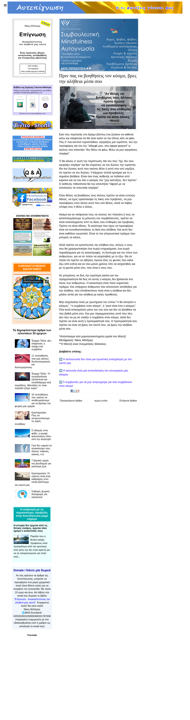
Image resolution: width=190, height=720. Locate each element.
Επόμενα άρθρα (128, 400)
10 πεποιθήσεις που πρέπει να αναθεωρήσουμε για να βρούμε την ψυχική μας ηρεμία (33, 400)
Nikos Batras (21, 321)
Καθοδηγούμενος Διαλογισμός (37, 321)
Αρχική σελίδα (100, 400)
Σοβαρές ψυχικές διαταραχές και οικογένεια (40, 494)
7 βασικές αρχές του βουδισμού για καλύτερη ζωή (41, 463)
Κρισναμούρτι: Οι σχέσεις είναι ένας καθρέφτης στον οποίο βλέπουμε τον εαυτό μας (33, 479)
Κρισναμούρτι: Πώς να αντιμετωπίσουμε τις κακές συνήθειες (32, 418)
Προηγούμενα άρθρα (71, 400)
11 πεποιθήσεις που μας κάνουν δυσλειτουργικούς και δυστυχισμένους (32, 361)
